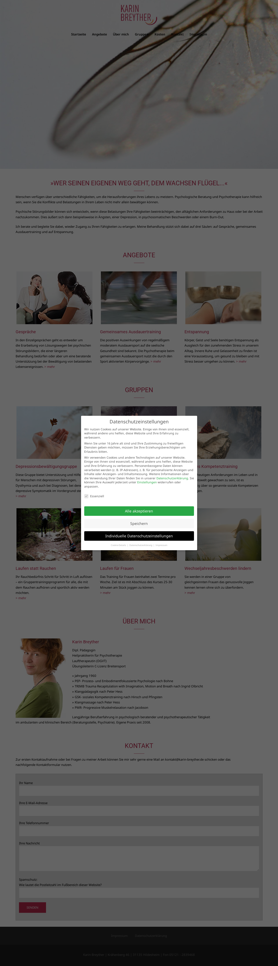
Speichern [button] (139, 523)
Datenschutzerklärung (172, 478)
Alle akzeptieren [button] (139, 510)
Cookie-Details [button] (119, 545)
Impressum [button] (161, 545)
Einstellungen (147, 482)
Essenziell (94, 496)
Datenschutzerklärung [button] (141, 545)
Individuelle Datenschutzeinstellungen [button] (139, 535)
